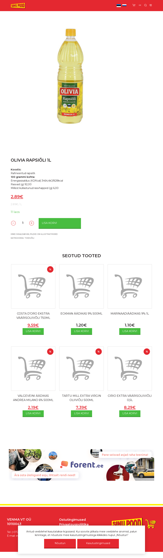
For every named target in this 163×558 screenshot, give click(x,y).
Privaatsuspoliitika (74, 524)
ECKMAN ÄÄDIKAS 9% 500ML (81, 313)
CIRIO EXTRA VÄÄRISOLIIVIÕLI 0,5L (130, 398)
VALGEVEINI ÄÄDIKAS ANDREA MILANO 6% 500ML (33, 398)
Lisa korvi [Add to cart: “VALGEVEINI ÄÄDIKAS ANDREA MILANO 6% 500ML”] (33, 413)
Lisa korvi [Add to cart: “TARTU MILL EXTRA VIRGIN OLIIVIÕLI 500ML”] (81, 413)
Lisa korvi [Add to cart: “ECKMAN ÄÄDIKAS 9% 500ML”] (81, 331)
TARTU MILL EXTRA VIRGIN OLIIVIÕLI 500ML (81, 398)
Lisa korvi (49, 223)
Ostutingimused (72, 520)
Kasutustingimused (98, 543)
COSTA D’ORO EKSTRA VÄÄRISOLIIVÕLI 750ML (33, 315)
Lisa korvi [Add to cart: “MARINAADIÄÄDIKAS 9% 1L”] (129, 331)
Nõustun (60, 543)
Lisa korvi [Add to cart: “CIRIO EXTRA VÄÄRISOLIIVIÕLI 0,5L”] (129, 413)
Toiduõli (29, 238)
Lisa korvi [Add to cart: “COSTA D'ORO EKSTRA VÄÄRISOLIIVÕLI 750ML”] (33, 331)
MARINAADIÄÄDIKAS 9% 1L (130, 313)
